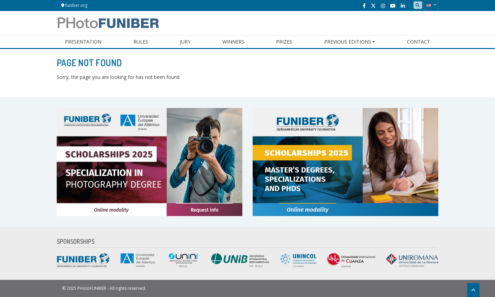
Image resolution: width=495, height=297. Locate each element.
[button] (431, 5)
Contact (418, 41)
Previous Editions (347, 41)
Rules (140, 41)
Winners (233, 41)
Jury (185, 41)
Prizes (284, 41)
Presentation (83, 41)
